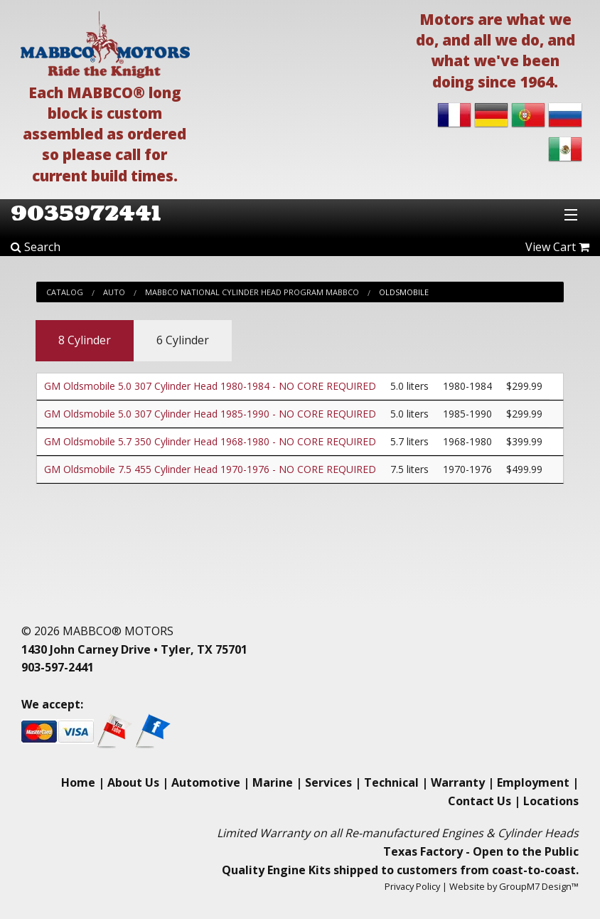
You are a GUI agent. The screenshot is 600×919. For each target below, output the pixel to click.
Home (78, 782)
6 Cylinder (182, 340)
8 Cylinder (84, 340)
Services (328, 782)
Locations (551, 801)
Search (35, 247)
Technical (391, 782)
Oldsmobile (404, 292)
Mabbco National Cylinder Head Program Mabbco (252, 292)
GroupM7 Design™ (539, 886)
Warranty (458, 782)
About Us (133, 782)
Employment (533, 782)
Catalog (64, 292)
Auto (114, 292)
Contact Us (479, 801)
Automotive (205, 782)
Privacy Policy (412, 886)
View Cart (557, 247)
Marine (272, 782)
